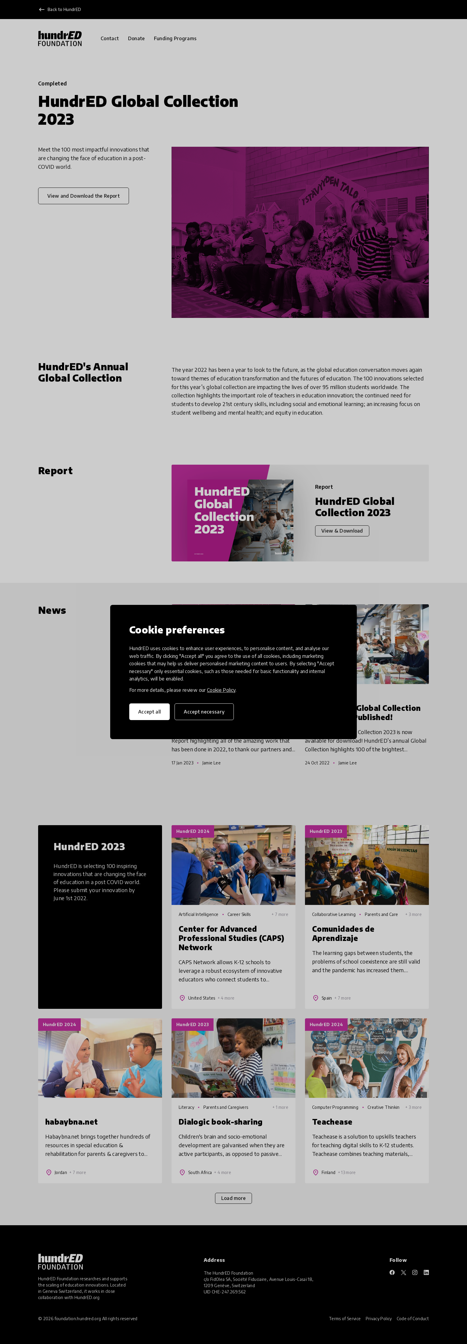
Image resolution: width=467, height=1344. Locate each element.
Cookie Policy (221, 690)
